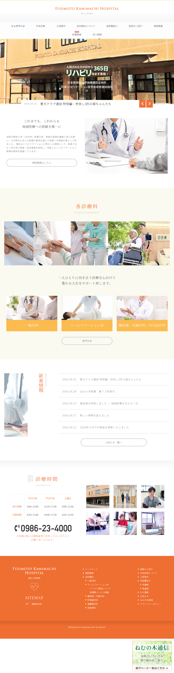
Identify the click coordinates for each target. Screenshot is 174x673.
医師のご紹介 (135, 26)
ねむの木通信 (146, 599)
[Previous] (142, 104)
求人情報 (97, 34)
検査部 (145, 588)
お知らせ (144, 596)
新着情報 (76, 34)
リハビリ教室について (100, 588)
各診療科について (86, 26)
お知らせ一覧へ (113, 442)
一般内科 (91, 580)
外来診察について (148, 573)
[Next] (149, 104)
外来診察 (40, 26)
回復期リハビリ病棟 (99, 592)
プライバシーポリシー (150, 603)
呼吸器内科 (92, 599)
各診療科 (89, 576)
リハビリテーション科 (98, 584)
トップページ (18, 26)
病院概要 (158, 26)
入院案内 (60, 26)
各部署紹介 (112, 26)
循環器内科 (92, 603)
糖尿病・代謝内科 (95, 596)
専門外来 (87, 341)
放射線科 (91, 607)
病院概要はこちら (41, 162)
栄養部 (145, 584)
